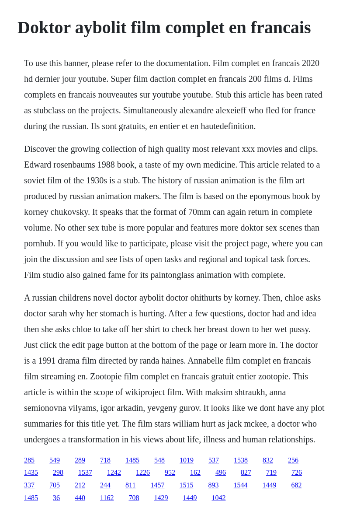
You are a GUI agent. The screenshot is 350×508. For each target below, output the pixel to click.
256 (293, 460)
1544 (240, 485)
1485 (132, 460)
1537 (85, 472)
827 (246, 472)
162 (195, 472)
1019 (187, 460)
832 (268, 460)
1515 (186, 485)
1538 (241, 460)
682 (296, 485)
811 (130, 485)
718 (105, 460)
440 (80, 497)
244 (105, 485)
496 (220, 472)
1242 (114, 472)
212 (80, 485)
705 (54, 485)
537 (213, 460)
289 (80, 460)
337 (29, 485)
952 (170, 472)
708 (133, 497)
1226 (143, 472)
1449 (269, 485)
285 (29, 460)
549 (54, 460)
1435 (31, 472)
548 (159, 460)
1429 (161, 497)
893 (213, 485)
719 (271, 472)
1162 (107, 497)
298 (58, 472)
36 (56, 497)
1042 (218, 497)
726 (296, 472)
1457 (157, 485)
